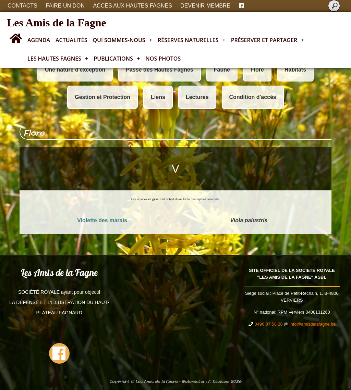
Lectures (197, 97)
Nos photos (163, 58)
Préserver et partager (267, 40)
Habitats (295, 70)
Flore (257, 70)
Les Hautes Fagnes (57, 58)
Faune (222, 70)
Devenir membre (205, 6)
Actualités (71, 40)
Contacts (22, 6)
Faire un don (65, 6)
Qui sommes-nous (123, 40)
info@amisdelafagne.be (313, 324)
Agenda (38, 40)
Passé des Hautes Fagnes (159, 70)
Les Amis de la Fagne (56, 22)
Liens (158, 97)
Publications (117, 58)
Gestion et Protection (102, 97)
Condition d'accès (252, 97)
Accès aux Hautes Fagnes (132, 6)
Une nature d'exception (75, 70)
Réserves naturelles (192, 40)
